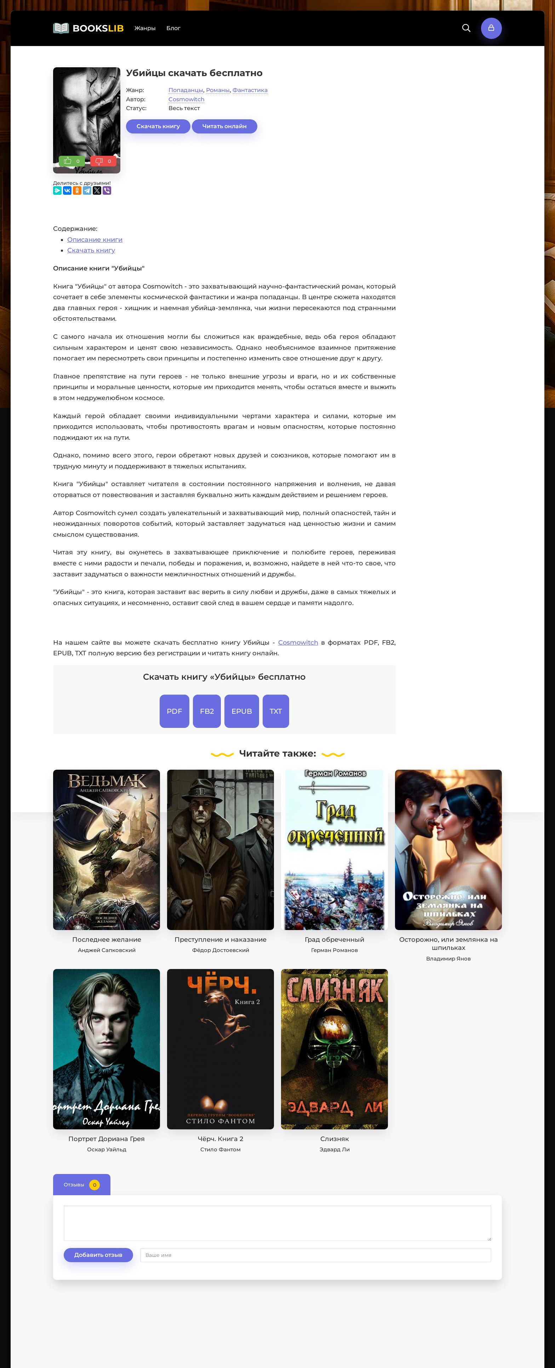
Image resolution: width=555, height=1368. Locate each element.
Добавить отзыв (98, 1255)
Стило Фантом (220, 1149)
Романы (218, 90)
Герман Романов (334, 950)
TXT (276, 711)
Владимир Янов (448, 958)
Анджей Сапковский (107, 950)
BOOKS (98, 28)
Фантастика (250, 90)
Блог (173, 28)
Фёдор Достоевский (220, 950)
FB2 (207, 711)
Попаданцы (185, 90)
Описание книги (94, 240)
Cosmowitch (186, 99)
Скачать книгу (158, 126)
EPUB (241, 711)
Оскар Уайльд (106, 1149)
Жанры (145, 28)
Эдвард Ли (335, 1149)
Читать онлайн (224, 126)
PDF (174, 711)
